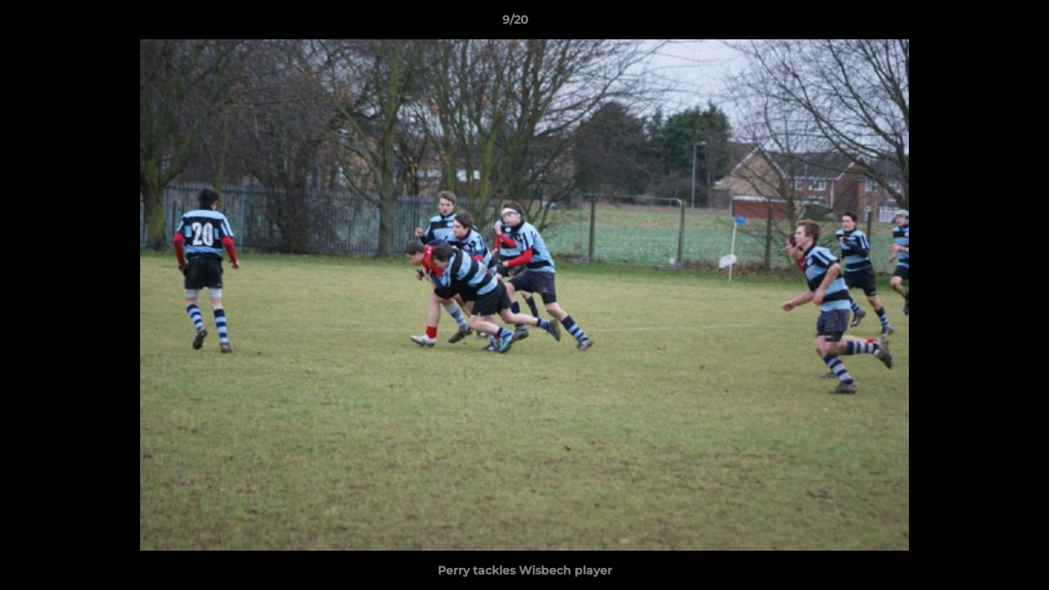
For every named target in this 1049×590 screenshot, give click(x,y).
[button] (980, 23)
